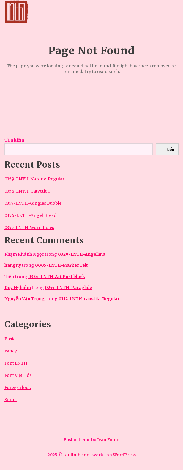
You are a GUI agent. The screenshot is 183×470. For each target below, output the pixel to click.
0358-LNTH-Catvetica (27, 191)
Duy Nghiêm (17, 287)
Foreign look (17, 387)
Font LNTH (15, 363)
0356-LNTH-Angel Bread (30, 215)
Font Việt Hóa (18, 375)
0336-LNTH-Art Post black (56, 276)
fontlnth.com (77, 455)
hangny (12, 265)
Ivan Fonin (108, 439)
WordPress (124, 455)
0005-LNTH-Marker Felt (61, 265)
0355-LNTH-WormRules (29, 227)
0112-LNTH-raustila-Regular (89, 298)
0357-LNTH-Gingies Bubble (32, 203)
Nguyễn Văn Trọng (24, 298)
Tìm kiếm (14, 140)
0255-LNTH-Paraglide (68, 287)
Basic (9, 339)
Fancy (10, 351)
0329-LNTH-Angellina (81, 254)
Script (10, 399)
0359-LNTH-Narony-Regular (34, 179)
